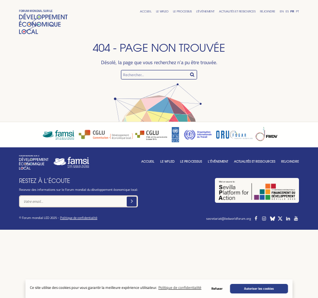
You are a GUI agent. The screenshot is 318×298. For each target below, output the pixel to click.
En (282, 11)
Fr (292, 11)
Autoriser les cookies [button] (259, 288)
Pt (297, 11)
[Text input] (78, 201)
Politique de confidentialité (78, 217)
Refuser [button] (217, 288)
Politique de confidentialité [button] (179, 287)
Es (287, 11)
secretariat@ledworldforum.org (228, 218)
